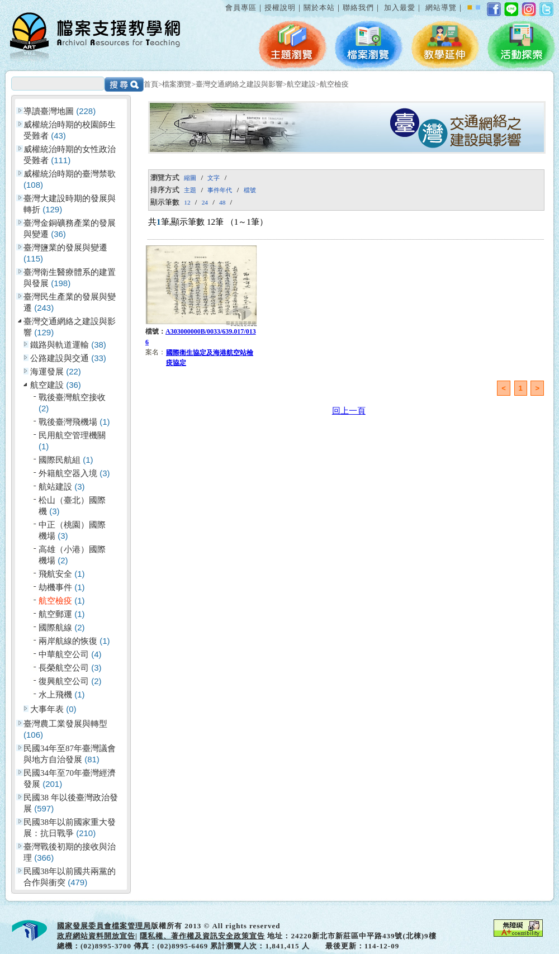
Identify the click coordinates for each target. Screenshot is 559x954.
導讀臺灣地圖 (59, 111)
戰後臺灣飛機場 (74, 421)
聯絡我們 (358, 7)
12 (187, 202)
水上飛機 (62, 694)
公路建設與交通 (68, 358)
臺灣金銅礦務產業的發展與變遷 (69, 229)
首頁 (151, 84)
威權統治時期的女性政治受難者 (69, 155)
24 (205, 202)
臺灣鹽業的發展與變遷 (65, 253)
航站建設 (62, 486)
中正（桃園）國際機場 (72, 530)
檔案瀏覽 (176, 84)
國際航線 (62, 627)
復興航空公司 (70, 681)
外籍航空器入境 (74, 473)
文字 (213, 177)
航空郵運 (62, 614)
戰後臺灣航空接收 (72, 403)
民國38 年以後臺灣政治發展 (70, 803)
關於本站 (319, 7)
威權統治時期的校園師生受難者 (69, 130)
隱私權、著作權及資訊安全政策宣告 (202, 936)
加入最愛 (399, 7)
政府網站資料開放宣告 (96, 936)
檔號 (250, 190)
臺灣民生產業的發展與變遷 (69, 302)
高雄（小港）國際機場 (72, 555)
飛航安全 (62, 573)
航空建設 (301, 84)
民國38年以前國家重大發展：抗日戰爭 (69, 828)
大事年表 (53, 709)
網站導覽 (441, 7)
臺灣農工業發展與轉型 (65, 729)
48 (222, 202)
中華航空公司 (70, 654)
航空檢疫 (334, 84)
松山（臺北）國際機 (72, 506)
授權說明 (280, 7)
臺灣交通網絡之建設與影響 (239, 84)
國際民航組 (66, 459)
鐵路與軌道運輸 (68, 344)
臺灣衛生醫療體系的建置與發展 (69, 278)
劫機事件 (62, 587)
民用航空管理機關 (72, 441)
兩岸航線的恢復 (74, 641)
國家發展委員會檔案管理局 (104, 926)
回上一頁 (349, 410)
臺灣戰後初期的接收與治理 (69, 852)
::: (223, 2)
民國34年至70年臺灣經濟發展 (69, 778)
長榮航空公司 (70, 667)
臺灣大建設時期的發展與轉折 (69, 204)
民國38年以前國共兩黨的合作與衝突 (69, 877)
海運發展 (55, 371)
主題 (190, 190)
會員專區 (241, 7)
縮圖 (190, 177)
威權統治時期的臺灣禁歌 (69, 179)
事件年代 (219, 190)
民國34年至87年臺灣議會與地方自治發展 (69, 754)
